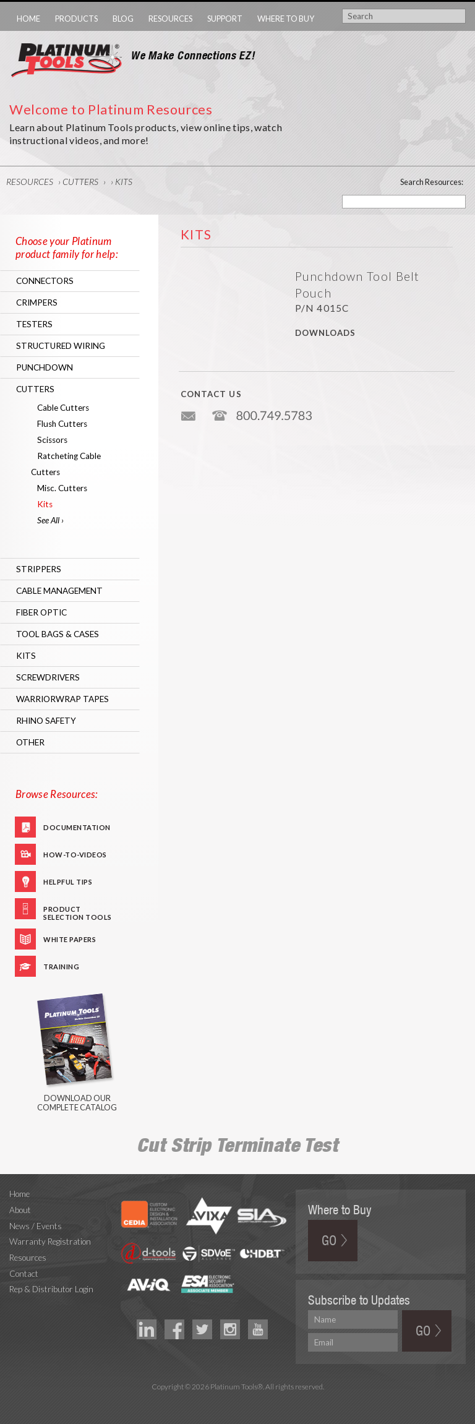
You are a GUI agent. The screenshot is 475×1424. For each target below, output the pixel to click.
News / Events (35, 1226)
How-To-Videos (75, 855)
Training (61, 967)
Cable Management (59, 591)
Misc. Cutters (62, 488)
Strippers (38, 569)
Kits (123, 181)
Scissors (52, 440)
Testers (34, 324)
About (20, 1210)
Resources (170, 19)
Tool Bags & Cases (57, 634)
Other (30, 742)
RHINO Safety (46, 721)
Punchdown (44, 367)
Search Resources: (431, 182)
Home (28, 19)
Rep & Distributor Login (51, 1289)
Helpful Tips (67, 882)
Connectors (45, 281)
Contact (23, 1274)
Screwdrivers (48, 677)
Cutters (80, 181)
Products (76, 19)
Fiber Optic (41, 612)
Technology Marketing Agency (237, 1401)
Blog (123, 19)
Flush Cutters (62, 424)
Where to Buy (285, 19)
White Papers (69, 939)
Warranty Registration (50, 1241)
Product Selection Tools (77, 912)
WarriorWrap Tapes (62, 699)
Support (224, 19)
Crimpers (37, 302)
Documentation (77, 827)
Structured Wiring (60, 346)
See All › (50, 520)
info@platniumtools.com (189, 411)
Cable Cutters (63, 408)
